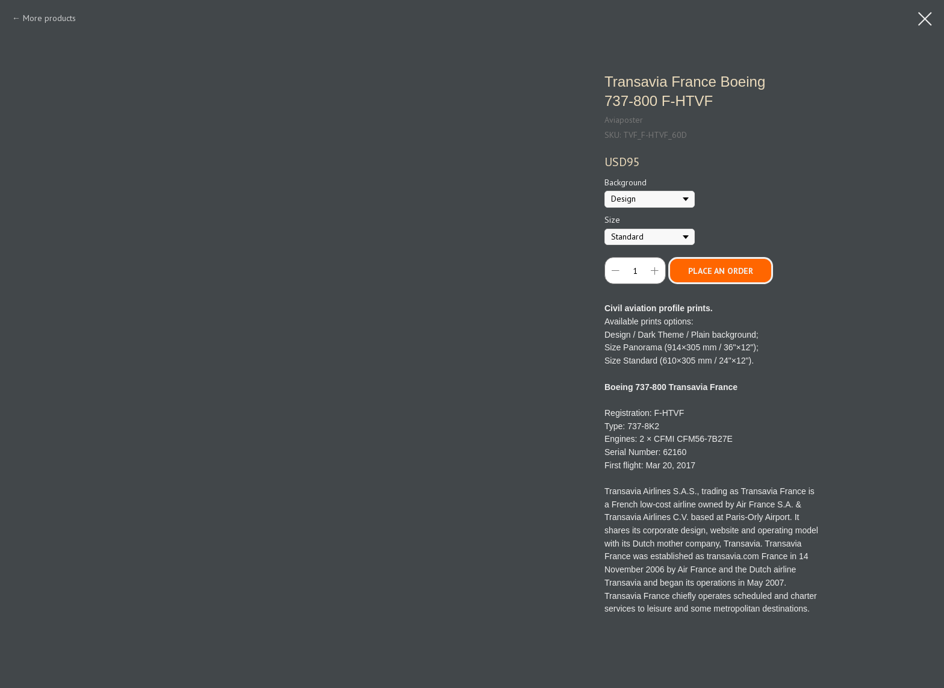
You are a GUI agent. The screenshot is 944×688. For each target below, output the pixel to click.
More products (49, 18)
